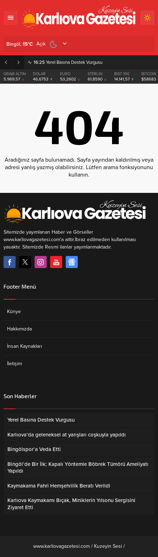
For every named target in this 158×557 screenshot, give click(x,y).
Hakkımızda (19, 329)
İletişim (14, 364)
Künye (14, 311)
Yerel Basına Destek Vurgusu (68, 62)
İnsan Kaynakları (24, 346)
